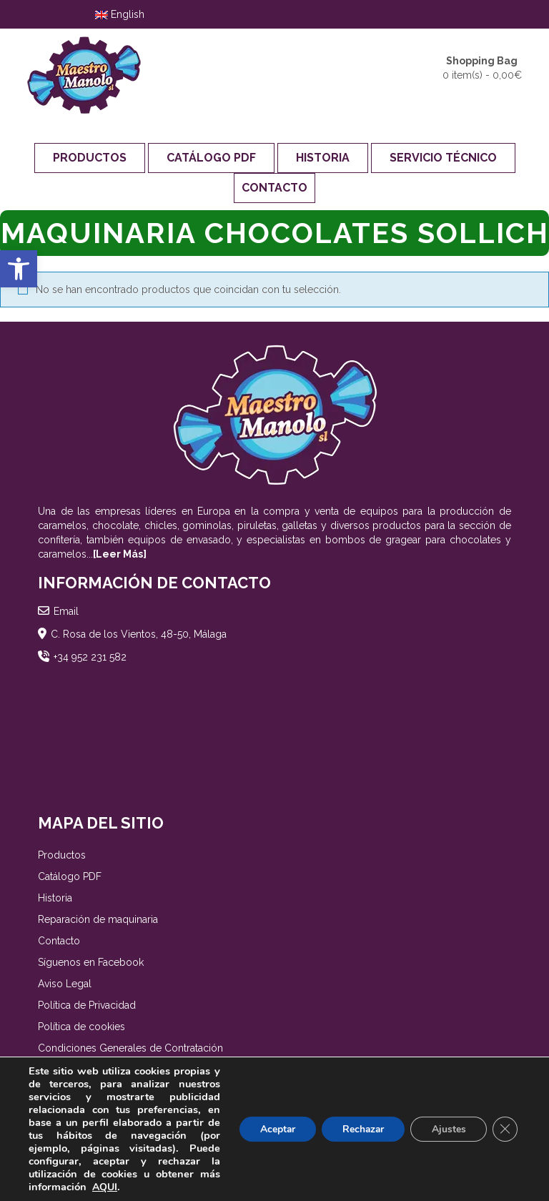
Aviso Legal (65, 983)
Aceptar (272, 1129)
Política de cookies (81, 1026)
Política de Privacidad (87, 1005)
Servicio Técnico (443, 157)
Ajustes (447, 1129)
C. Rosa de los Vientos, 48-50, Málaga (139, 634)
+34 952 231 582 (90, 657)
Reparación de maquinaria (98, 919)
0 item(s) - (482, 67)
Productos (90, 157)
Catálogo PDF (211, 157)
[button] (18, 268)
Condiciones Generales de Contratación (130, 1048)
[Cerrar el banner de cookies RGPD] (505, 1129)
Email (66, 611)
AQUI (104, 1187)
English (119, 14)
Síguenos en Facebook (91, 962)
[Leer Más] (120, 554)
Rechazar (360, 1129)
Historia (323, 157)
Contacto (274, 187)
